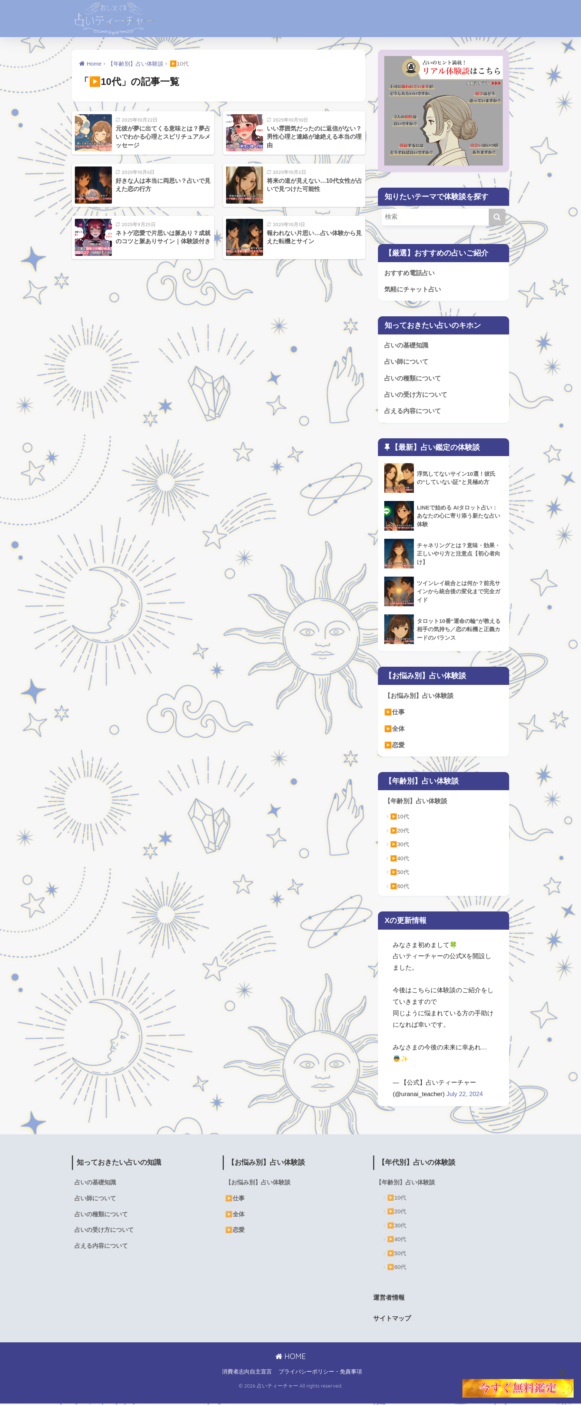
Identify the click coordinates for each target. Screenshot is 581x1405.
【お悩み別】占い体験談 (419, 696)
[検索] (497, 217)
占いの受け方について (415, 395)
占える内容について (412, 412)
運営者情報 (389, 1299)
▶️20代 (399, 832)
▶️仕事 (394, 713)
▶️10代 (399, 818)
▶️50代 (399, 874)
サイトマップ (393, 1320)
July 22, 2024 (465, 1095)
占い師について (406, 362)
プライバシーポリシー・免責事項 (320, 1373)
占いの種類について (412, 378)
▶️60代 (399, 888)
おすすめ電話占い (409, 273)
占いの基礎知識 (406, 345)
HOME (290, 1357)
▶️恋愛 (394, 746)
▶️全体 (394, 729)
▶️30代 (399, 846)
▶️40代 (399, 860)
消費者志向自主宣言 (247, 1373)
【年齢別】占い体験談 (415, 803)
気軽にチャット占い (412, 289)
